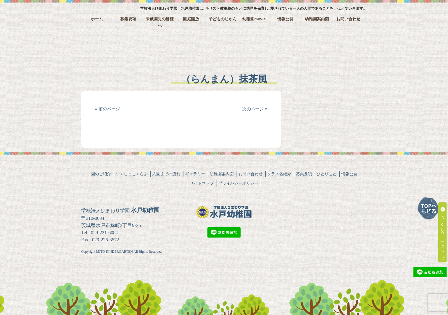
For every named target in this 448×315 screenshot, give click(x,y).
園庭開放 (191, 19)
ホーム (97, 19)
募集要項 (128, 19)
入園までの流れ (166, 174)
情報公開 (285, 19)
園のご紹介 (101, 174)
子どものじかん (223, 19)
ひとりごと (327, 174)
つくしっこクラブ (442, 232)
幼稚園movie (254, 19)
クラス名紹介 (279, 174)
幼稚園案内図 (317, 19)
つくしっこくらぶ (132, 174)
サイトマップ (202, 183)
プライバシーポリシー (238, 183)
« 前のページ (107, 108)
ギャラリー (195, 174)
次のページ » (254, 108)
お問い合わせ (348, 19)
